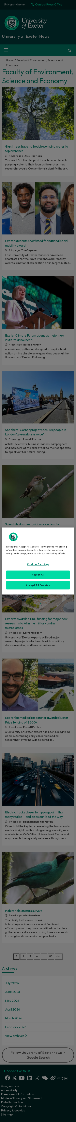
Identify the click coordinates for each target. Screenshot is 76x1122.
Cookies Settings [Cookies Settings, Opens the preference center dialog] (38, 564)
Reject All (38, 574)
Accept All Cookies (38, 585)
